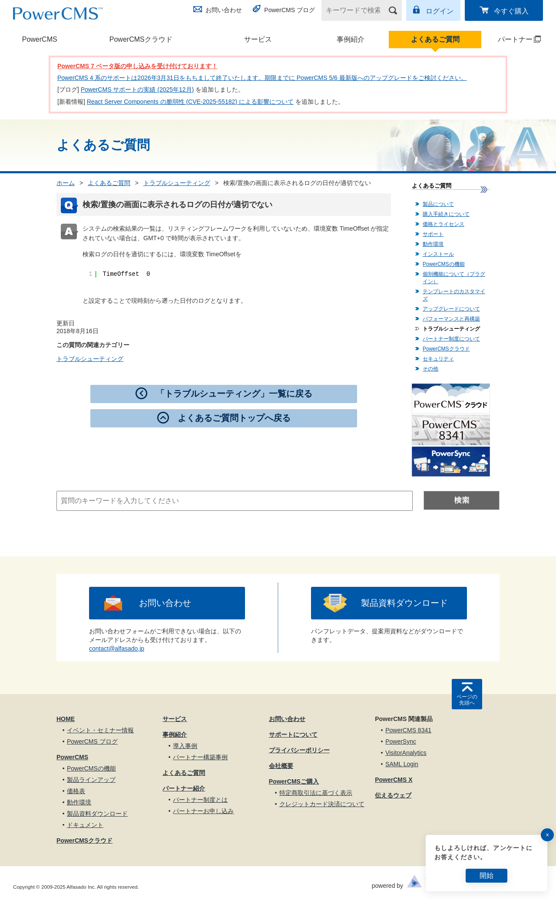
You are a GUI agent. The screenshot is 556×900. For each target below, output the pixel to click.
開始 (486, 875)
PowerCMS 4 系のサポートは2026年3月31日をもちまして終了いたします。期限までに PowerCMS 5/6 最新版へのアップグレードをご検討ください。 (262, 77)
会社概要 (281, 765)
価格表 (76, 791)
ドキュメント (85, 824)
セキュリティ (438, 359)
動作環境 (433, 244)
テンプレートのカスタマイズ (454, 295)
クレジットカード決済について (321, 804)
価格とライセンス (443, 224)
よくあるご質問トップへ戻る (234, 418)
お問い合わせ (223, 10)
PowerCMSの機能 (444, 264)
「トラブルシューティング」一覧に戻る (234, 393)
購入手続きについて (446, 214)
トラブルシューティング (176, 182)
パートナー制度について (451, 339)
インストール (438, 254)
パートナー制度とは (200, 799)
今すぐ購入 (511, 11)
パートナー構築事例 (200, 757)
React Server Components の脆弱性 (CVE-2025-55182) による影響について (190, 101)
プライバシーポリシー (299, 750)
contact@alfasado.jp (116, 648)
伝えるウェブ (393, 795)
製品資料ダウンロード (404, 603)
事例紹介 (350, 39)
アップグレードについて (451, 309)
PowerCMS (39, 39)
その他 (430, 369)
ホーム (65, 182)
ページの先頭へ (467, 700)
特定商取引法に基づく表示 (315, 792)
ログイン (439, 11)
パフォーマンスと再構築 (451, 319)
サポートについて (293, 734)
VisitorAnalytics (406, 752)
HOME (65, 718)
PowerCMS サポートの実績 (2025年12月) (137, 89)
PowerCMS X (393, 779)
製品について (438, 204)
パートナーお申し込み (203, 810)
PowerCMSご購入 (294, 781)
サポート (433, 234)
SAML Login (401, 764)
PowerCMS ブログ (289, 10)
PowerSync (400, 741)
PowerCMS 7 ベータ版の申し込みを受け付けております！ (137, 66)
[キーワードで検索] (356, 10)
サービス (258, 39)
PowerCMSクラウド (140, 39)
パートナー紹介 (183, 788)
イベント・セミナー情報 (100, 730)
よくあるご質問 (435, 39)
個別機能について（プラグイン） (454, 278)
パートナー (512, 39)
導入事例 (185, 745)
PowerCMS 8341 (408, 730)
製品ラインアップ (91, 779)
